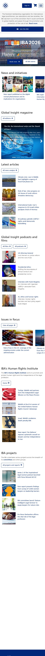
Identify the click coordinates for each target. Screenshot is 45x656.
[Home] (5, 5)
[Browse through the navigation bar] (41, 5)
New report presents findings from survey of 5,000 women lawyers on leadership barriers (28, 489)
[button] (3, 141)
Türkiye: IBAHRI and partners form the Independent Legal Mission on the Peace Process (28, 393)
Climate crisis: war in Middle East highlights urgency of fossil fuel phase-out (28, 179)
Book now (13, 62)
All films (7, 246)
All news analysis (10, 170)
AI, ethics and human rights (28, 297)
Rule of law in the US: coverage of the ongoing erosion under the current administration (17, 350)
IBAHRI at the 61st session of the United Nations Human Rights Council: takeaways (28, 407)
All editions (8, 118)
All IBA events (30, 61)
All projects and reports (11, 465)
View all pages (9, 325)
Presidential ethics (24, 267)
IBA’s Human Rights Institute (15, 373)
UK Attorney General (25, 253)
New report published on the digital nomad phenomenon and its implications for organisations (17, 96)
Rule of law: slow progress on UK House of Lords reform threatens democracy (29, 193)
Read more (33, 23)
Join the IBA (24, 29)
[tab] (22, 116)
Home (5, 383)
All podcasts (20, 246)
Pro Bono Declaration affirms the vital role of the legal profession (28, 517)
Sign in (26, 5)
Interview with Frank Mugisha (29, 282)
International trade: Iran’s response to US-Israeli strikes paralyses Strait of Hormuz (28, 207)
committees (7, 460)
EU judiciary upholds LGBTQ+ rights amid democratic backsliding (28, 221)
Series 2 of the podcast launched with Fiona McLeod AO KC (29, 475)
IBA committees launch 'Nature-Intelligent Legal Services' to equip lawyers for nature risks (29, 503)
